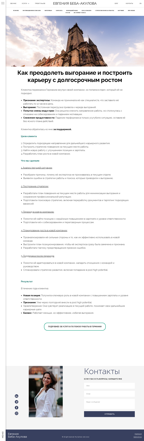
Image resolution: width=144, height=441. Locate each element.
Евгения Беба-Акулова (75, 3)
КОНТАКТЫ (129, 3)
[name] (109, 386)
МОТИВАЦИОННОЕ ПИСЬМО (32, 10)
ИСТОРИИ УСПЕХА (80, 12)
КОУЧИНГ (121, 10)
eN (140, 3)
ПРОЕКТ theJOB (40, 3)
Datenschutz (138, 437)
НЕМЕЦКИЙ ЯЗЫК (72, 10)
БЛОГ (116, 3)
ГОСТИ (68, 12)
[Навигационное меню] (2, 3)
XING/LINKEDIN (86, 10)
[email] (109, 394)
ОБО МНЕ (13, 3)
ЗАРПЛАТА (59, 10)
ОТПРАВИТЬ (109, 414)
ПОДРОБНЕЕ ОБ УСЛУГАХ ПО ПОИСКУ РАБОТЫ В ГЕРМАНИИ (75, 327)
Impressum (138, 434)
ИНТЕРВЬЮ (48, 10)
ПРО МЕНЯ (131, 10)
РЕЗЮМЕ (16, 10)
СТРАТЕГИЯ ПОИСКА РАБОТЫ (104, 10)
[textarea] (109, 404)
